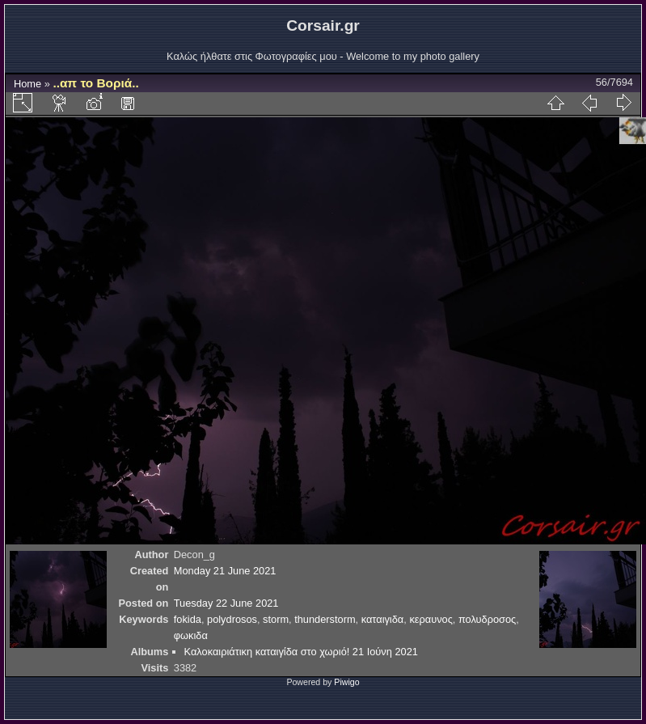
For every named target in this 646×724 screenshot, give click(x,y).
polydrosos (232, 619)
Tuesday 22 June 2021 (226, 603)
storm (276, 619)
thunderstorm (324, 619)
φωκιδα (191, 635)
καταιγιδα (382, 619)
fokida (187, 619)
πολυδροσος (487, 619)
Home (27, 84)
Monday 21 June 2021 (225, 571)
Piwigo (346, 682)
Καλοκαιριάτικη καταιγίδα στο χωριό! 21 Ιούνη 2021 (301, 652)
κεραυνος (430, 619)
